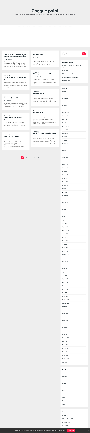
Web (60, 26)
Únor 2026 (64, 91)
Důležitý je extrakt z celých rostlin (44, 133)
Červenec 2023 (65, 160)
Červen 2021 (65, 232)
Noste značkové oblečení (12, 98)
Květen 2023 (65, 167)
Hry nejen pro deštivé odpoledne (15, 77)
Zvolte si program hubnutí (13, 117)
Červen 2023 (65, 163)
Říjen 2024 (64, 119)
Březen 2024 (65, 136)
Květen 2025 (65, 95)
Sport (55, 26)
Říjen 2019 (64, 270)
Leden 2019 (65, 293)
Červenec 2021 (65, 228)
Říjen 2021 (64, 218)
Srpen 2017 (65, 341)
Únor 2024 (64, 139)
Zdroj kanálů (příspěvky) (68, 415)
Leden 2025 (65, 109)
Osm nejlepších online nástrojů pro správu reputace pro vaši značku (15, 55)
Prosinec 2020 (65, 249)
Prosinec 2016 (65, 355)
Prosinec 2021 (65, 211)
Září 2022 (64, 191)
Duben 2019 (65, 283)
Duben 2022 (65, 204)
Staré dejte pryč (38, 93)
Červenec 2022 (65, 194)
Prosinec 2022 (65, 184)
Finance (40, 26)
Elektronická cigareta (11, 136)
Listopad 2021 (65, 215)
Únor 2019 (64, 290)
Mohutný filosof (38, 55)
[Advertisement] (45, 38)
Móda (50, 26)
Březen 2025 (65, 102)
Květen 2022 (65, 201)
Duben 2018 (65, 324)
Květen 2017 (65, 345)
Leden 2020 (65, 266)
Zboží (70, 26)
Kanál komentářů (66, 418)
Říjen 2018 (64, 304)
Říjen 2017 (64, 338)
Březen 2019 (65, 287)
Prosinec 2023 (65, 143)
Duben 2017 (65, 348)
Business (28, 26)
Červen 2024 (65, 129)
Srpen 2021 (65, 225)
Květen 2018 (65, 321)
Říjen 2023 (64, 150)
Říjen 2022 (64, 187)
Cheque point (45, 11)
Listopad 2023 (65, 146)
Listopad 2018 (65, 300)
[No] (88, 430)
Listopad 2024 (65, 115)
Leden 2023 (65, 180)
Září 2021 (64, 222)
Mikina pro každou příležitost (43, 74)
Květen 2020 (65, 259)
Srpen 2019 (65, 276)
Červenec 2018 (65, 314)
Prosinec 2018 (65, 297)
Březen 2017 (65, 352)
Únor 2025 (64, 105)
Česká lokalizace (66, 422)
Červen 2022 (65, 198)
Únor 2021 (64, 242)
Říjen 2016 (64, 359)
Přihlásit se (65, 411)
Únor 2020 (64, 263)
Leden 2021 (65, 246)
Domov (34, 26)
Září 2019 (64, 273)
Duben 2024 (65, 133)
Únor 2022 (64, 208)
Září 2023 (64, 153)
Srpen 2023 (65, 156)
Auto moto (21, 26)
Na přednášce (38, 112)
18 (34, 157)
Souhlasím (71, 430)
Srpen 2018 (65, 311)
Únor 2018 (64, 331)
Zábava (65, 26)
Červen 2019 (65, 280)
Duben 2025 (65, 98)
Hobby (45, 26)
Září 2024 (64, 122)
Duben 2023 (65, 170)
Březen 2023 (65, 174)
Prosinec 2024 (65, 112)
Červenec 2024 (65, 126)
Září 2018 (64, 307)
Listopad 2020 (65, 252)
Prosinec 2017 (65, 335)
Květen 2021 (65, 235)
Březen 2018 (65, 328)
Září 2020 (64, 256)
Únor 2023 (64, 177)
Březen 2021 (65, 239)
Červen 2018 (65, 317)
